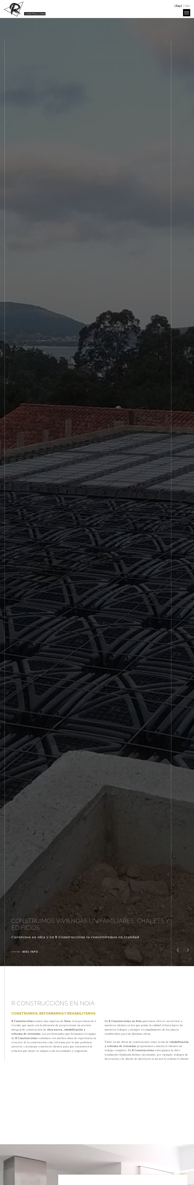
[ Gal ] (186, 5)
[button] (178, 950)
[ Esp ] (178, 5)
